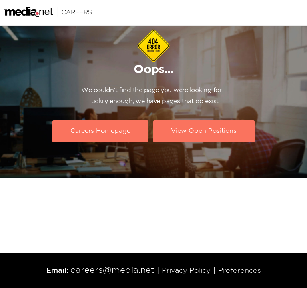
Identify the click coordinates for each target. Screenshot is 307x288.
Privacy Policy (186, 271)
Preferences (239, 271)
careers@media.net (112, 270)
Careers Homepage (100, 131)
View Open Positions (204, 131)
